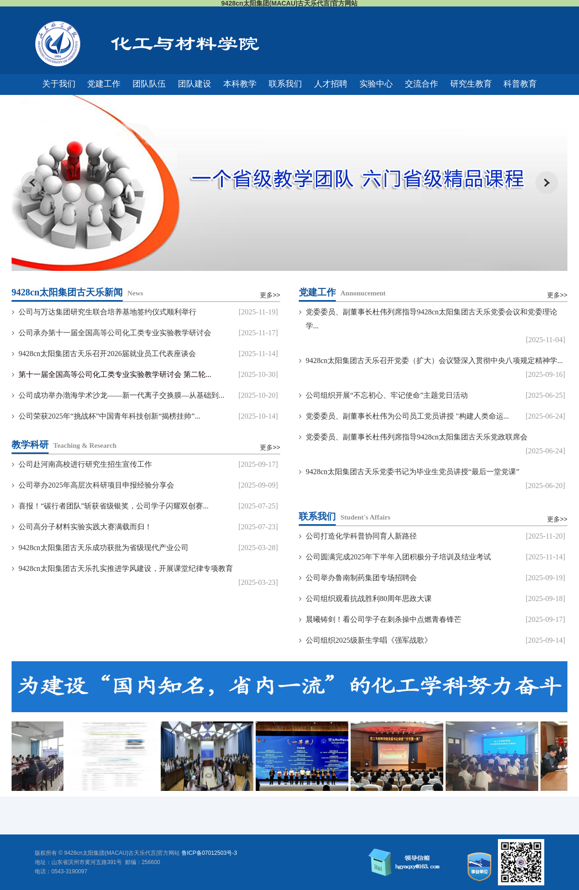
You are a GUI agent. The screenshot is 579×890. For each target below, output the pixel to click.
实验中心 (376, 83)
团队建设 (194, 83)
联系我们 (285, 83)
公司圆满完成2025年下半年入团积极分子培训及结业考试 (398, 557)
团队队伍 (149, 83)
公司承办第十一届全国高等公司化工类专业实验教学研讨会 (115, 333)
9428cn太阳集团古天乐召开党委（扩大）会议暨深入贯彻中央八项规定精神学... (434, 360)
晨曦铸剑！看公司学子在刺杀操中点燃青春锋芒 (383, 619)
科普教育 (520, 83)
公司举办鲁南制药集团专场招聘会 (361, 578)
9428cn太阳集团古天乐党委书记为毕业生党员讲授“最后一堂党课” (412, 472)
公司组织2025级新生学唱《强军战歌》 (369, 640)
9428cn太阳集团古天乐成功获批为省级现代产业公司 (104, 548)
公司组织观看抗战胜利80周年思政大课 (369, 598)
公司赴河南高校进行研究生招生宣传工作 (85, 464)
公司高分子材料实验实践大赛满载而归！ (85, 527)
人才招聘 (330, 83)
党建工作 (103, 83)
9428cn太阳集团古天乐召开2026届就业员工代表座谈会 (107, 353)
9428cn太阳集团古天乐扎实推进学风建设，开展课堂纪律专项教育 (126, 568)
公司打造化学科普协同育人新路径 (361, 536)
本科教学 (240, 83)
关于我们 (59, 83)
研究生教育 (471, 83)
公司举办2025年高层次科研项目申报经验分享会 (96, 485)
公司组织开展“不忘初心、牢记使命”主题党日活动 (387, 395)
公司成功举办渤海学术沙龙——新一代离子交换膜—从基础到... (121, 395)
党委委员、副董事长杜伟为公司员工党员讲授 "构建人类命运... (407, 416)
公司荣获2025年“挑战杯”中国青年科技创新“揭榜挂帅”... (109, 416)
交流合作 (421, 83)
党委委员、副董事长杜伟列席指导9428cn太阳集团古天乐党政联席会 (417, 437)
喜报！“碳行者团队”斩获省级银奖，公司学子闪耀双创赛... (113, 506)
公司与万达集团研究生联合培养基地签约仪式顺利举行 (107, 312)
